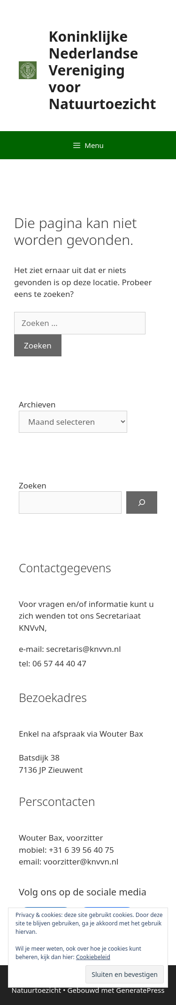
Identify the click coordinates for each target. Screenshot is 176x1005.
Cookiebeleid (93, 957)
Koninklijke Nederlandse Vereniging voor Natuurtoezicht (102, 70)
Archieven (37, 404)
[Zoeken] (141, 502)
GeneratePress (140, 990)
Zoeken (32, 485)
